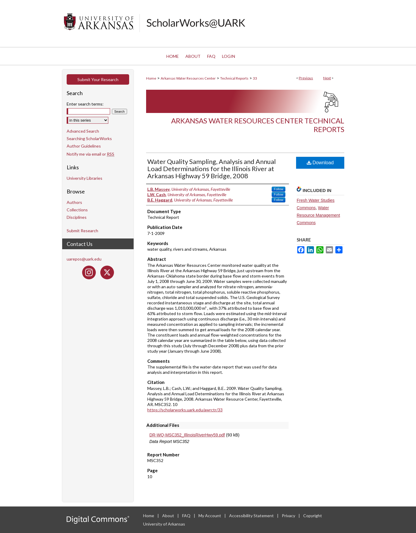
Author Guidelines (84, 145)
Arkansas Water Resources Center (188, 78)
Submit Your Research (97, 79)
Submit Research (82, 230)
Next (327, 78)
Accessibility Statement (252, 515)
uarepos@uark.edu (84, 258)
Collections (77, 209)
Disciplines (77, 217)
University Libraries (84, 178)
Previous (306, 78)
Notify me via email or (90, 154)
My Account (210, 515)
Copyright (312, 515)
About (168, 515)
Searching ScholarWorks (89, 138)
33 (255, 78)
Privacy (289, 515)
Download (320, 162)
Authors (74, 202)
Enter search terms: (85, 103)
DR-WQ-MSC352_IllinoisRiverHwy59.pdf (187, 435)
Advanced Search (83, 131)
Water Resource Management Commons (318, 215)
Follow (278, 189)
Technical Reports (234, 78)
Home (151, 78)
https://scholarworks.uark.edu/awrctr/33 (185, 409)
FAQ (186, 515)
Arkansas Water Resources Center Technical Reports (257, 125)
